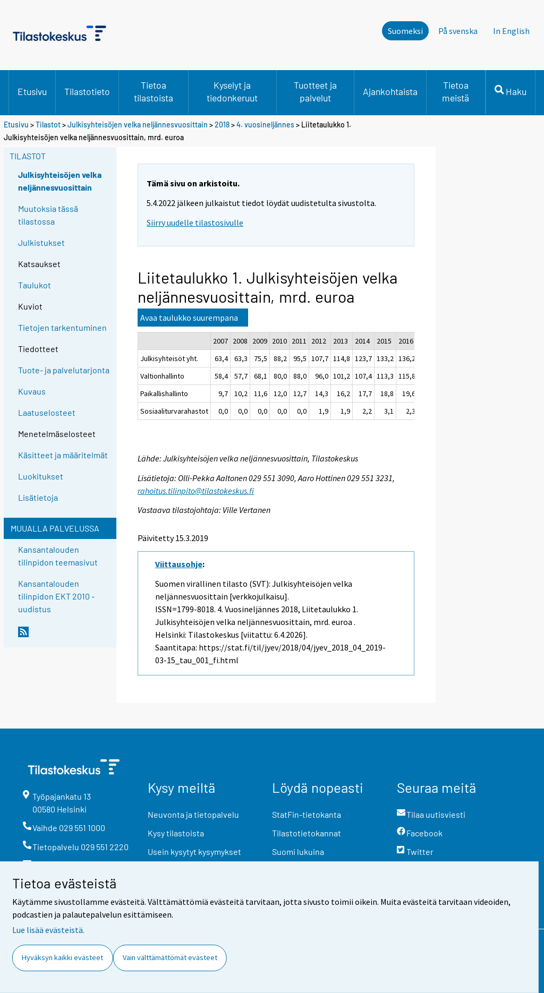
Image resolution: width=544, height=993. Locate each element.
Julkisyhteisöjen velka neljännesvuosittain (137, 124)
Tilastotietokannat (306, 833)
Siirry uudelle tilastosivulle (195, 222)
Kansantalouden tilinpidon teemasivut (58, 555)
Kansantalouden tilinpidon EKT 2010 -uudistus (56, 596)
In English (511, 30)
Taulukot (34, 285)
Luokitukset (40, 476)
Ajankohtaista (390, 91)
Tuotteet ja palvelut (315, 91)
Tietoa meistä (455, 91)
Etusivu (32, 91)
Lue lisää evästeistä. (48, 929)
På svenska (458, 30)
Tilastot (48, 124)
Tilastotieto (87, 91)
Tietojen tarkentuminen (62, 327)
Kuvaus (32, 391)
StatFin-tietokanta (306, 814)
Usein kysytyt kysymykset (194, 851)
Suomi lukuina (298, 851)
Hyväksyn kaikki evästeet (62, 957)
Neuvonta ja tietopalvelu (193, 814)
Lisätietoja (38, 497)
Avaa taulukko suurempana (189, 317)
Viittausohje (178, 564)
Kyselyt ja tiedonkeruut (232, 91)
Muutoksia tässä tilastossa (48, 214)
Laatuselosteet (46, 412)
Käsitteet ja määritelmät (63, 455)
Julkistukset (41, 242)
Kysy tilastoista (176, 833)
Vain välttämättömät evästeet (170, 957)
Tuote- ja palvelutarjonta (63, 370)
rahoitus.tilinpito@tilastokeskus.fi (196, 490)
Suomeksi (405, 30)
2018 (222, 124)
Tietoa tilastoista (153, 91)
